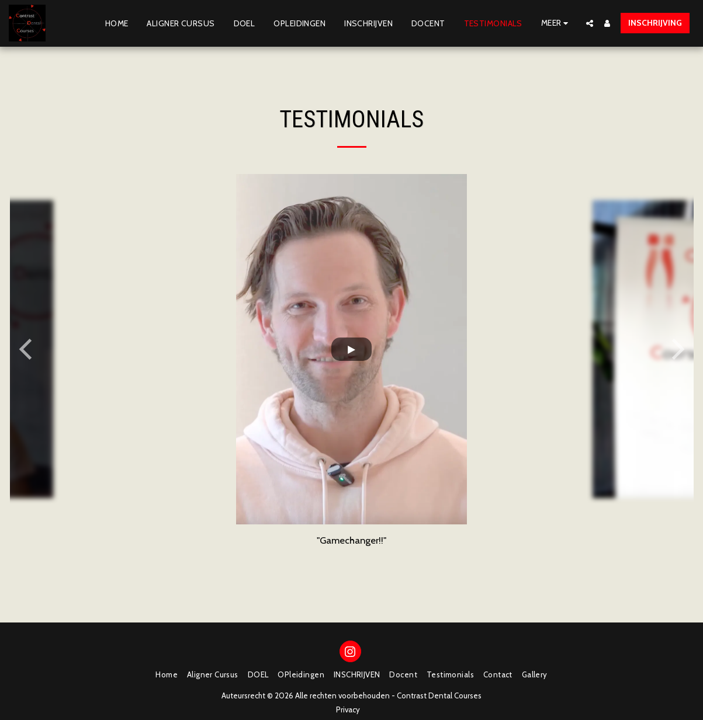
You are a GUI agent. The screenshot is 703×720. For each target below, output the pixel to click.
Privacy (348, 709)
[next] (676, 349)
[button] (589, 23)
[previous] (27, 349)
